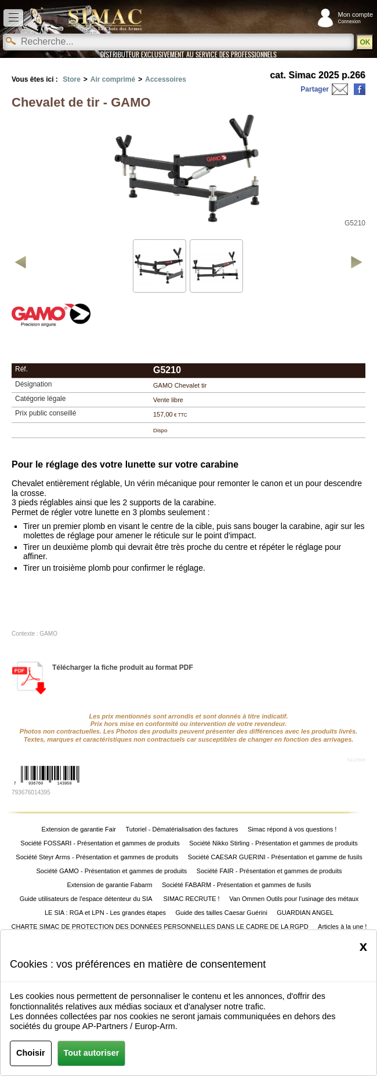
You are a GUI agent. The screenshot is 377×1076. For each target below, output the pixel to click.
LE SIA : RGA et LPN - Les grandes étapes (105, 912)
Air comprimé (112, 79)
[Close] (363, 946)
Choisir (30, 1052)
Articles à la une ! (342, 926)
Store (72, 79)
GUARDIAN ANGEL (305, 912)
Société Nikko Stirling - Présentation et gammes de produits (273, 843)
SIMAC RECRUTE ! (192, 898)
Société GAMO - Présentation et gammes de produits (112, 870)
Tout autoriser (91, 1052)
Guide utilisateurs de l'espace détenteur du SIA (87, 898)
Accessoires (165, 79)
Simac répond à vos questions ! (292, 829)
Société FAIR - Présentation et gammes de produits (269, 870)
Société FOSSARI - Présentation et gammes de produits (100, 843)
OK (365, 42)
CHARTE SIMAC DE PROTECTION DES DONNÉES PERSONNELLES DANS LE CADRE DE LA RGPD (160, 926)
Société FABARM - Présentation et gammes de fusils (236, 884)
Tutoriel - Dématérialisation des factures (181, 829)
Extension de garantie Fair (79, 829)
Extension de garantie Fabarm (109, 884)
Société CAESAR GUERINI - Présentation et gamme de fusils (275, 856)
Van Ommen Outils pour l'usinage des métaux (293, 898)
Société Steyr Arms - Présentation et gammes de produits (97, 856)
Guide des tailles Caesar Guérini (221, 912)
